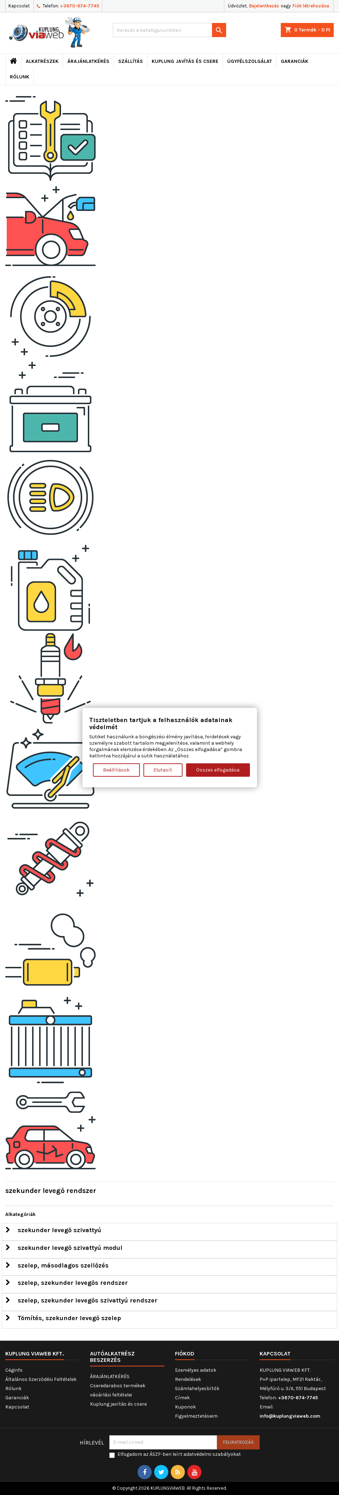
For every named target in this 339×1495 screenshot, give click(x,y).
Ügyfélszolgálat (249, 61)
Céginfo (14, 1370)
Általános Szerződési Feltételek (41, 1379)
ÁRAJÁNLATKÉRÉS (88, 61)
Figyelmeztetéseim (196, 1416)
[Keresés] (169, 30)
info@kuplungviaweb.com (290, 1416)
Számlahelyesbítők (197, 1388)
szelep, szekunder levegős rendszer (67, 1283)
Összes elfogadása (218, 770)
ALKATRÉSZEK (42, 61)
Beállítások (116, 770)
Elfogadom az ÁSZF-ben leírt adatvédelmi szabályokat (179, 1454)
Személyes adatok (195, 1370)
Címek (182, 1398)
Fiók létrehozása (310, 5)
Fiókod (184, 1353)
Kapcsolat (19, 5)
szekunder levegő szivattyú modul (64, 1248)
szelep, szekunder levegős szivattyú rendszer (81, 1300)
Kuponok (185, 1407)
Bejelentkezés (264, 5)
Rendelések (188, 1379)
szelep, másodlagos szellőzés (57, 1265)
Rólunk (19, 77)
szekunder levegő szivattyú (53, 1230)
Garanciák (294, 61)
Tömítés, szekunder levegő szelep (63, 1318)
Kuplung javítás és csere (185, 61)
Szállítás (130, 61)
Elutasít (162, 770)
